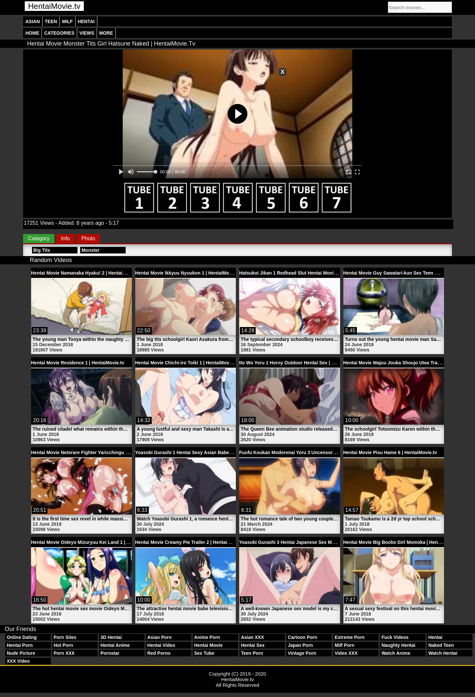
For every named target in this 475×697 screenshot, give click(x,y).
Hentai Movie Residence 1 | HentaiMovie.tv (77, 362)
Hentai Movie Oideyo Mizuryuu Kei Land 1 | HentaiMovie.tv (95, 542)
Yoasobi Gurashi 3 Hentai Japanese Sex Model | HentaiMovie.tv (308, 542)
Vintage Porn (302, 653)
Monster (90, 250)
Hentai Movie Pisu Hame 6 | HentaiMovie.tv (390, 452)
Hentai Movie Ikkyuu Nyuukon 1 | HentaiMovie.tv (188, 273)
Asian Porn (159, 637)
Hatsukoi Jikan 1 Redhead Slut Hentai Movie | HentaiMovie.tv (306, 273)
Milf (67, 21)
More (106, 33)
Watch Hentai (442, 653)
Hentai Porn (20, 645)
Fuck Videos (394, 637)
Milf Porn (344, 645)
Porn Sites (64, 637)
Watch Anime (395, 653)
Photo (88, 238)
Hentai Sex (253, 645)
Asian (32, 21)
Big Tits (41, 250)
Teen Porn (252, 653)
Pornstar (109, 653)
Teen (51, 21)
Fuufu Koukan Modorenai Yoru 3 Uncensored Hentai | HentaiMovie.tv (314, 452)
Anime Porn (207, 637)
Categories (59, 33)
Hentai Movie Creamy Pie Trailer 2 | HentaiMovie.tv (190, 542)
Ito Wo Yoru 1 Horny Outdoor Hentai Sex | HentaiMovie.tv (301, 362)
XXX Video (18, 661)
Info (65, 238)
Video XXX (346, 653)
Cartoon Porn (302, 637)
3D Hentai (111, 637)
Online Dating (22, 637)
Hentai (86, 21)
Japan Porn (300, 645)
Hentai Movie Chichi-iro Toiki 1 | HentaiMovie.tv (186, 362)
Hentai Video (161, 645)
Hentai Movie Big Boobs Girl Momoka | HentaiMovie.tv (402, 542)
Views (86, 33)
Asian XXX (252, 637)
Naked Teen (441, 645)
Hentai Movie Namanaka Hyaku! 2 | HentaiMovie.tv (86, 273)
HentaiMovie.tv (54, 6)
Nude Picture (21, 653)
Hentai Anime (115, 645)
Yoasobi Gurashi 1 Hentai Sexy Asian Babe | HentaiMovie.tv (200, 452)
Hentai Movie (208, 645)
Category (38, 238)
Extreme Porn (349, 637)
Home (32, 33)
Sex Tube (204, 653)
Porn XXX (64, 653)
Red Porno (159, 653)
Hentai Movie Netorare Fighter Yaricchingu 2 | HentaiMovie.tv (97, 452)
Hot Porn (63, 645)
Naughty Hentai (398, 645)
